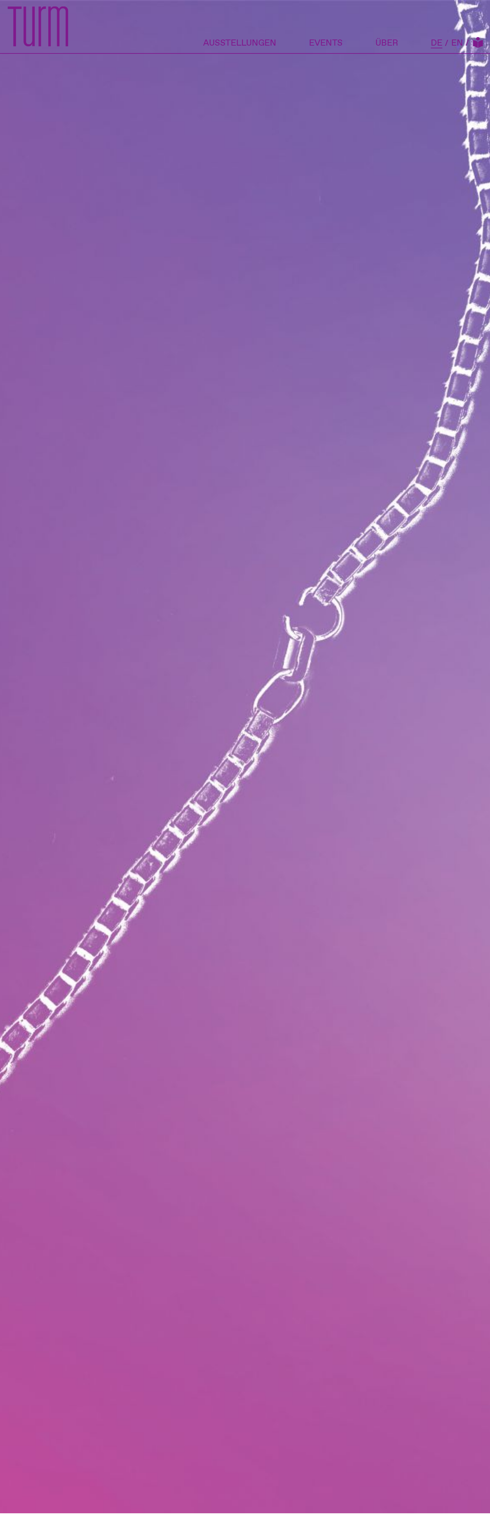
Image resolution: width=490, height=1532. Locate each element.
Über (386, 43)
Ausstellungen (239, 43)
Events (326, 43)
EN (457, 43)
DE (436, 43)
